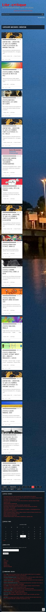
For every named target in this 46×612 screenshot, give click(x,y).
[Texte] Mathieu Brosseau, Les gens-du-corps (10, 102)
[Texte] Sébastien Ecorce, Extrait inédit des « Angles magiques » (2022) (11, 355)
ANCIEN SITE (7, 565)
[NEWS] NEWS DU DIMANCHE (10, 503)
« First (4, 487)
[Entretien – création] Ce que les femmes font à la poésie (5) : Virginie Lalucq (11, 383)
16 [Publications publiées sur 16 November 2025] (40, 533)
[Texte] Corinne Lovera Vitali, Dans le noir (11, 272)
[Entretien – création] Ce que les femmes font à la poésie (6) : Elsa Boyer (11, 217)
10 (40, 487)
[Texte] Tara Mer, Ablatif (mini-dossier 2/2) (11, 300)
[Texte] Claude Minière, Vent (8, 412)
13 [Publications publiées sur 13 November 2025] (23, 533)
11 (3, 489)
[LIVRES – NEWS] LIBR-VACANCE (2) (19, 592)
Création (4, 56)
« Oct (4, 540)
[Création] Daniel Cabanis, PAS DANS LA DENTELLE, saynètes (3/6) (18, 516)
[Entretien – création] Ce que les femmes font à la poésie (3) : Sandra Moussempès (11, 468)
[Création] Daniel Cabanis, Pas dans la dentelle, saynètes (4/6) (17, 505)
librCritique (13, 84)
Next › (12, 489)
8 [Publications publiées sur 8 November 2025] (34, 531)
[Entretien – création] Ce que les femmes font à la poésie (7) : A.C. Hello (11, 131)
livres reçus (6, 560)
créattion (5, 562)
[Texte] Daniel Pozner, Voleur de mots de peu (11, 74)
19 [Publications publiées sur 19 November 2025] (17, 536)
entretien (8, 56)
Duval (5, 585)
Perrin (5, 574)
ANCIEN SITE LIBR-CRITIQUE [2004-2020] (23, 10)
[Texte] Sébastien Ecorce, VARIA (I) (9, 245)
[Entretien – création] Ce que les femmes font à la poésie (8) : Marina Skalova (11, 44)
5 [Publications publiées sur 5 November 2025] (17, 531)
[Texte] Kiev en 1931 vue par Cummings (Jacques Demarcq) (10, 439)
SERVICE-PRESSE (8, 566)
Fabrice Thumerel (17, 56)
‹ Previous (13, 487)
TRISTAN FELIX (7, 588)
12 (7, 489)
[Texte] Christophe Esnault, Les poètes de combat (23, 588)
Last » (19, 489)
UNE (11, 56)
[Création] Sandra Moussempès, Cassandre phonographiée (9, 161)
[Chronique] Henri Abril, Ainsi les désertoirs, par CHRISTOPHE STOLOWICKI (20, 496)
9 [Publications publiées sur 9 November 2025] (40, 531)
